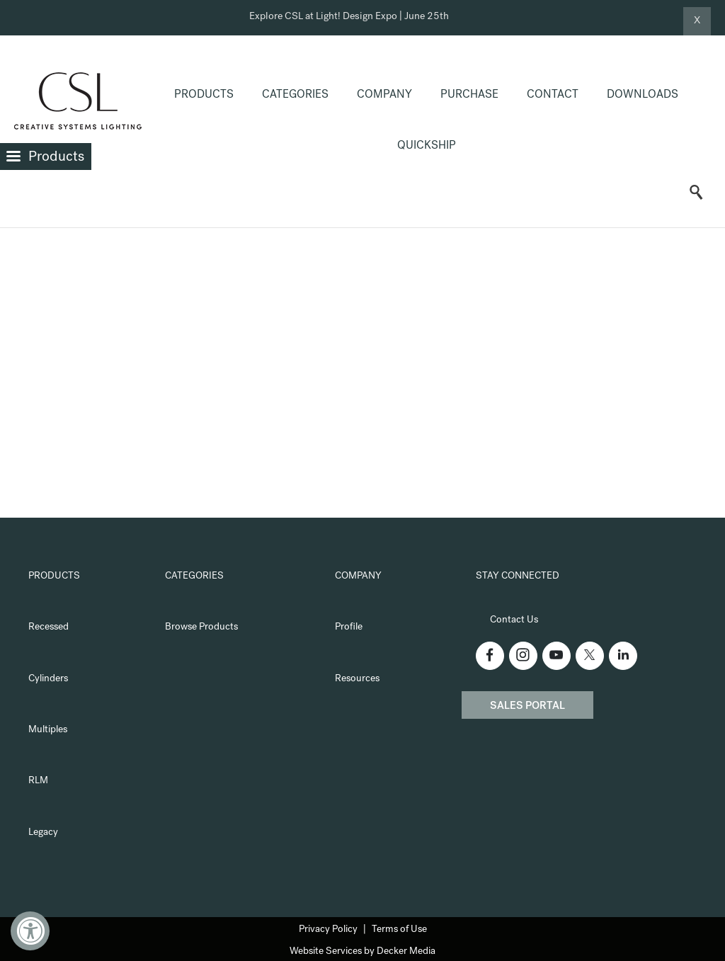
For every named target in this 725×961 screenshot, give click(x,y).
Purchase (469, 95)
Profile (348, 627)
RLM (38, 781)
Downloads (642, 95)
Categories (295, 95)
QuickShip (426, 146)
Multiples (47, 730)
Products (204, 95)
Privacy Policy (328, 930)
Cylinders (48, 679)
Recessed (48, 627)
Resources (357, 679)
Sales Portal (527, 706)
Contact (552, 95)
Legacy (43, 833)
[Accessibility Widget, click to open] (30, 930)
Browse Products (201, 627)
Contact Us (514, 620)
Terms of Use (399, 930)
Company (384, 95)
